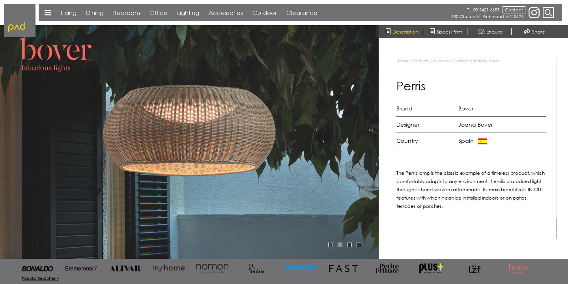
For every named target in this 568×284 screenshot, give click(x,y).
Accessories (226, 12)
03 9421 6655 (486, 9)
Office (158, 12)
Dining (95, 12)
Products (420, 60)
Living (69, 12)
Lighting (188, 12)
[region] (477, 148)
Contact (514, 9)
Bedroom (126, 12)
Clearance (302, 12)
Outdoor (441, 60)
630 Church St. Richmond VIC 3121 (487, 16)
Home (402, 60)
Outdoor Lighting (469, 60)
